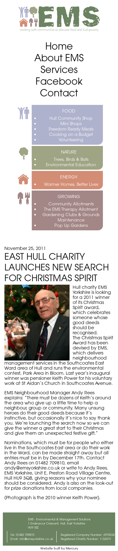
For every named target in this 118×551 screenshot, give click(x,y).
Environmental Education (71, 164)
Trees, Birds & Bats (71, 159)
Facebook (59, 81)
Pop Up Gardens (71, 225)
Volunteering (71, 139)
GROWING (69, 196)
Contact (59, 93)
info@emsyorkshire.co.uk (36, 539)
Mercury (72, 548)
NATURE (69, 152)
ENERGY (68, 177)
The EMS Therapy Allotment (71, 209)
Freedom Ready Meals (71, 128)
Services (59, 69)
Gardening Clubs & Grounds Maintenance (70, 217)
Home (59, 46)
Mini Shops (70, 123)
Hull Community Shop (71, 118)
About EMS (59, 58)
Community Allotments (71, 203)
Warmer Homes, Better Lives (71, 184)
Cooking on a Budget (71, 134)
